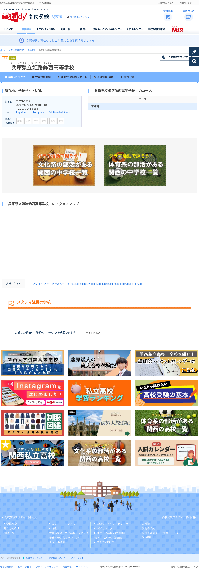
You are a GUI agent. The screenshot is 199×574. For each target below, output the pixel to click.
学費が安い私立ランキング (65, 537)
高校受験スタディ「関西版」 (22, 517)
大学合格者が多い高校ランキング (69, 532)
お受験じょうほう (165, 3)
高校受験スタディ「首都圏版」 (180, 517)
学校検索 (31, 50)
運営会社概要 (7, 566)
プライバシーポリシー (47, 566)
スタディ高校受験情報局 (111, 532)
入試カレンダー (106, 528)
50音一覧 (9, 532)
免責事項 (67, 566)
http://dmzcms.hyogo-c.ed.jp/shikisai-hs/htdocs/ (43, 112)
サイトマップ (82, 566)
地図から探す (12, 528)
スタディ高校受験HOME (13, 50)
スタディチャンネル (63, 523)
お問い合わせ (24, 566)
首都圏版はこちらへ (79, 17)
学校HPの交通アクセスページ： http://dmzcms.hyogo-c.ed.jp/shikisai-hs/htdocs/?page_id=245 (87, 283)
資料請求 (147, 523)
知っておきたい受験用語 (108, 537)
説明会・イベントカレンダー (114, 523)
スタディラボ (77, 558)
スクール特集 (57, 542)
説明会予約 (148, 528)
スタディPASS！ (107, 542)
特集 (54, 528)
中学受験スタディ (186, 3)
